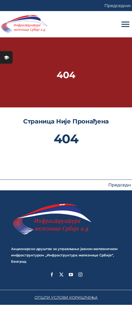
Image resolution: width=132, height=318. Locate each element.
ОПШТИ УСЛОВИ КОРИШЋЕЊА (66, 297)
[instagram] (80, 274)
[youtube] (71, 274)
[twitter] (61, 274)
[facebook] (52, 274)
